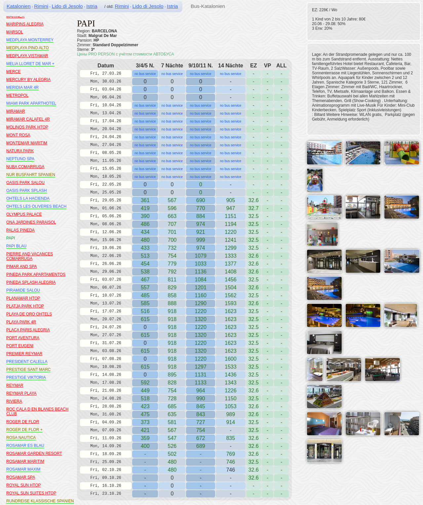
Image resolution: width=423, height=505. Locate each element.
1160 (201, 295)
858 (172, 295)
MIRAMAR (15, 111)
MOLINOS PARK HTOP (27, 127)
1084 (201, 279)
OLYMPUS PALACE (24, 214)
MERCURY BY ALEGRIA (28, 79)
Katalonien (19, 6)
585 (145, 303)
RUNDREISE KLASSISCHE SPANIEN (40, 501)
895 (172, 375)
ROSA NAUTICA (21, 437)
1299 (231, 248)
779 (172, 264)
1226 (231, 390)
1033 (201, 264)
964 (200, 390)
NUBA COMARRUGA (25, 166)
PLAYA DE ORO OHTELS (29, 314)
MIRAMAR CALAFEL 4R (28, 119)
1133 (201, 382)
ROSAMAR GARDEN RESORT (34, 453)
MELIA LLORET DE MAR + (30, 63)
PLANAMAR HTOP (23, 298)
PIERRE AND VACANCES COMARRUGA (29, 256)
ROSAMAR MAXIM (23, 469)
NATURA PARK (20, 151)
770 (200, 208)
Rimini (41, 6)
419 (145, 208)
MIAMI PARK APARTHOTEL (31, 103)
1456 (231, 279)
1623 (231, 311)
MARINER (15, 16)
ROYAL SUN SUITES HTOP (31, 493)
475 (145, 414)
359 (145, 438)
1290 (201, 303)
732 (172, 248)
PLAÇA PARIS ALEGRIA (28, 330)
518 (145, 398)
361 (145, 200)
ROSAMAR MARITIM (25, 461)
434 (145, 232)
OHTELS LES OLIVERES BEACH (36, 206)
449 (145, 390)
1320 (201, 319)
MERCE (13, 71)
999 (200, 240)
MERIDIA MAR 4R (22, 87)
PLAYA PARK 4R (21, 322)
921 (200, 232)
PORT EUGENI (19, 345)
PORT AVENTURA (22, 338)
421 (145, 430)
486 (145, 224)
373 (145, 422)
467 (145, 279)
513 (145, 256)
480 (145, 240)
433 (145, 248)
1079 (201, 256)
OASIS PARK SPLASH (26, 190)
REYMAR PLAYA (21, 393)
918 (172, 311)
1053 (231, 406)
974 (200, 224)
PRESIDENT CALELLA (27, 361)
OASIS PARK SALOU (25, 182)
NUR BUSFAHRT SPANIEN (30, 174)
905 (230, 200)
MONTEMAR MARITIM (26, 143)
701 (172, 232)
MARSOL (14, 32)
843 (200, 414)
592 (145, 382)
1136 (201, 271)
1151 (231, 216)
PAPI (10, 238)
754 (172, 390)
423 (145, 406)
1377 (231, 264)
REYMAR (14, 385)
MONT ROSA (18, 135)
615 (145, 319)
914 (230, 422)
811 (172, 279)
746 (230, 462)
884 (200, 216)
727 (200, 422)
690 (200, 200)
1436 (231, 375)
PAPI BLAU (16, 246)
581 (172, 422)
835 (230, 438)
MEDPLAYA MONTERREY (30, 40)
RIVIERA (14, 401)
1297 (201, 367)
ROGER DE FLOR (22, 421)
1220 (231, 232)
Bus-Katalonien (208, 6)
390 (145, 216)
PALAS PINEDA (20, 230)
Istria (91, 6)
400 (145, 446)
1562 (231, 295)
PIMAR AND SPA (21, 266)
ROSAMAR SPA (20, 477)
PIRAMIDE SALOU (23, 290)
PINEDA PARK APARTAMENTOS (35, 274)
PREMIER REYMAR (24, 353)
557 (145, 287)
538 (145, 271)
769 (230, 454)
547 (172, 438)
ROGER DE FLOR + (24, 429)
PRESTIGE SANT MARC (28, 369)
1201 (201, 287)
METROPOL (17, 95)
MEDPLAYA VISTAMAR (27, 56)
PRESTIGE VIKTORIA (26, 377)
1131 (201, 375)
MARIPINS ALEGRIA (25, 24)
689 (200, 446)
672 (200, 438)
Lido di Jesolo (67, 6)
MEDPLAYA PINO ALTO (27, 48)
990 (200, 398)
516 (145, 311)
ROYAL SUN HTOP (23, 485)
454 (145, 264)
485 (145, 295)
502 (172, 454)
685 (172, 406)
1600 (231, 359)
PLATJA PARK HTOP (25, 306)
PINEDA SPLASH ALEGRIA (31, 282)
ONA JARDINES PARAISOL (31, 222)
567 (172, 200)
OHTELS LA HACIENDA (28, 198)
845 (200, 406)
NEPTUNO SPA (20, 159)
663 (172, 216)
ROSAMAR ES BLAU (25, 445)
